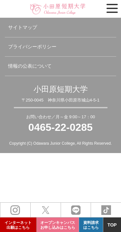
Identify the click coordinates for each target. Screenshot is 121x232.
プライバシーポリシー (32, 46)
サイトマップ (22, 27)
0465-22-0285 (60, 127)
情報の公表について (30, 66)
